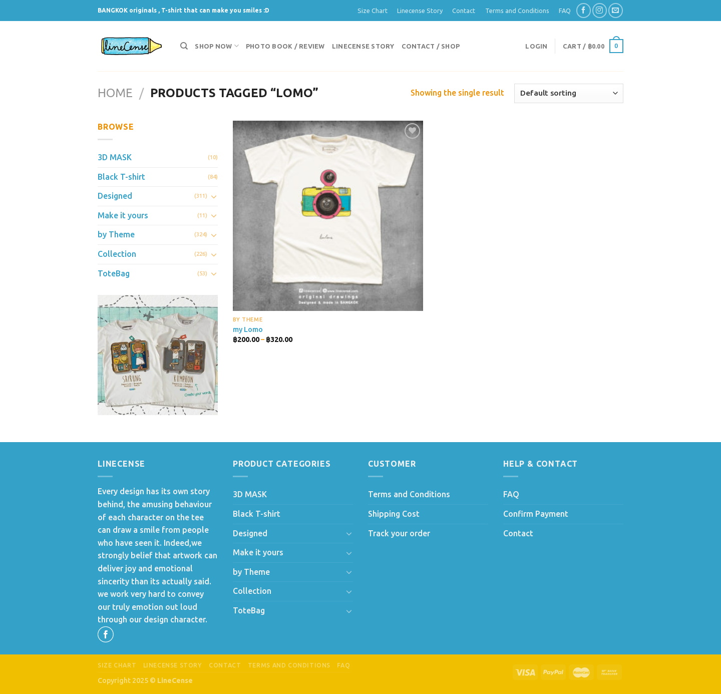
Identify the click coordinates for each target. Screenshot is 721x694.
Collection (117, 253)
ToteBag (114, 273)
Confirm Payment (535, 513)
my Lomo (248, 329)
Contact (463, 10)
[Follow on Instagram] (599, 10)
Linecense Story (420, 10)
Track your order (399, 533)
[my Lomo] (328, 216)
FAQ (565, 10)
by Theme (116, 234)
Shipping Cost (394, 513)
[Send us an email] (615, 10)
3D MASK (115, 157)
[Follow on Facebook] (583, 10)
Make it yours (123, 215)
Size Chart (372, 10)
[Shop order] (568, 93)
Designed (115, 195)
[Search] (184, 46)
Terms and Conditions (517, 10)
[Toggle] (214, 196)
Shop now (217, 46)
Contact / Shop (431, 46)
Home (115, 93)
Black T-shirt (121, 176)
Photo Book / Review (285, 46)
